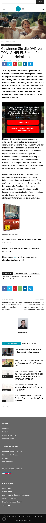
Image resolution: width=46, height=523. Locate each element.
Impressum (6, 488)
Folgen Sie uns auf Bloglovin (12, 469)
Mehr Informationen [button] (23, 118)
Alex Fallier (7, 61)
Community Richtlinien (10, 498)
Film (19, 44)
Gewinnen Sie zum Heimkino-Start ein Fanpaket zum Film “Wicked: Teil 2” (29, 363)
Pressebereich (7, 462)
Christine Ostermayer (21, 273)
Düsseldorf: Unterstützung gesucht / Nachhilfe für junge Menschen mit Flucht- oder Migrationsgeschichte (33, 306)
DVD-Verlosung (34, 273)
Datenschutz (7, 492)
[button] (4, 519)
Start (2, 41)
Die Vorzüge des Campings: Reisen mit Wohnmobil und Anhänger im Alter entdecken (12, 306)
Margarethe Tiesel (8, 279)
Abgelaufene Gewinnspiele (9, 44)
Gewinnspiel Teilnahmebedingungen (16, 495)
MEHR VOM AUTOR (29, 344)
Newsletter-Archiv (9, 435)
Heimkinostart (15, 276)
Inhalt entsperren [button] (23, 122)
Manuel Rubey (26, 276)
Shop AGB (6, 505)
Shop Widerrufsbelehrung (12, 502)
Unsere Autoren (8, 439)
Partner (5, 458)
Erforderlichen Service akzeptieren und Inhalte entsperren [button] (23, 129)
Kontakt (5, 432)
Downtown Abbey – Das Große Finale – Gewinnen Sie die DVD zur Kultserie (29, 398)
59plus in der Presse (10, 455)
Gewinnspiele (10, 41)
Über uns (5, 428)
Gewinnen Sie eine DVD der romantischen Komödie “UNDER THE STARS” (28, 387)
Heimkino (6, 276)
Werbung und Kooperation (12, 451)
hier (15, 257)
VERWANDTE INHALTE (11, 344)
